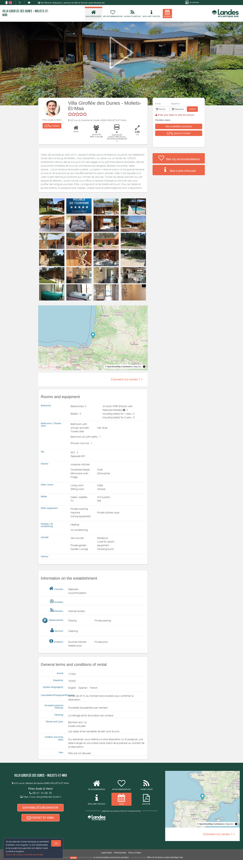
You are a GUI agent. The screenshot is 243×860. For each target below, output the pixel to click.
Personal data (120, 853)
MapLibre (137, 366)
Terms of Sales (134, 853)
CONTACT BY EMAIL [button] (40, 817)
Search (192, 109)
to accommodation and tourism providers (111, 857)
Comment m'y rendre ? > (127, 379)
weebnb (73, 857)
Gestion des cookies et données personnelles (24, 854)
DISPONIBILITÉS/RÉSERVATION (40, 807)
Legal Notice (106, 853)
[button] (52, 126)
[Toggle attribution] (144, 367)
